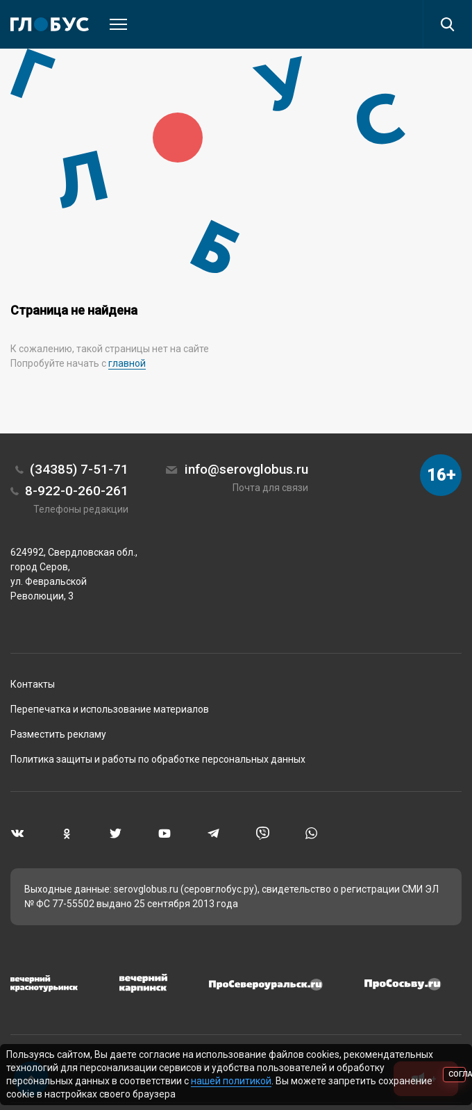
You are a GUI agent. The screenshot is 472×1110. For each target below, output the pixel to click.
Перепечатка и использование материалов (109, 709)
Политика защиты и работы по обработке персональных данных (157, 759)
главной (127, 363)
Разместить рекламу (58, 734)
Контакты (32, 684)
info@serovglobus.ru (246, 469)
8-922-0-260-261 (76, 491)
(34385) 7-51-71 (79, 469)
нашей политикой (231, 1080)
